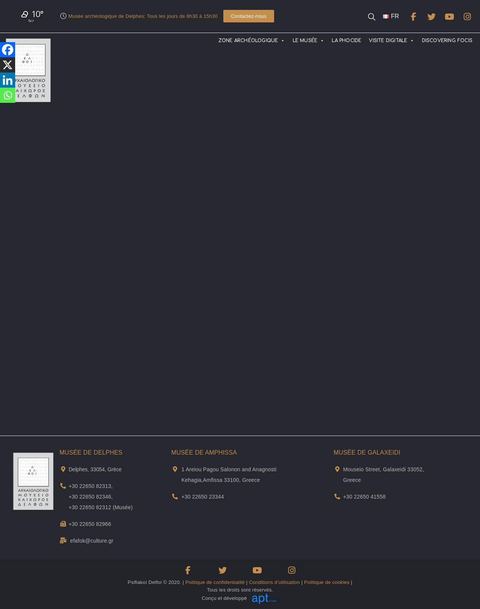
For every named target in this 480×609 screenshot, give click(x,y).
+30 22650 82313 (90, 486)
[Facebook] (7, 49)
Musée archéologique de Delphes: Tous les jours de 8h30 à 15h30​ (143, 16)
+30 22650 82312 (90, 507)
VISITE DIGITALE (391, 40)
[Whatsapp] (7, 95)
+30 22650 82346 (90, 497)
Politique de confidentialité (215, 582)
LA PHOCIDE (346, 40)
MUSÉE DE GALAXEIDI (367, 452)
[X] (7, 64)
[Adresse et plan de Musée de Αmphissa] (175, 469)
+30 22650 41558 (364, 497)
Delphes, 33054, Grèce (95, 469)
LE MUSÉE (309, 40)
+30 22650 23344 (202, 497)
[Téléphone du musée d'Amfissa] (175, 496)
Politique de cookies (327, 582)
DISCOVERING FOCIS (447, 40)
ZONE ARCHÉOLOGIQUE (251, 40)
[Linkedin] (7, 80)
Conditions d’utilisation (274, 582)
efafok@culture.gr (91, 541)
